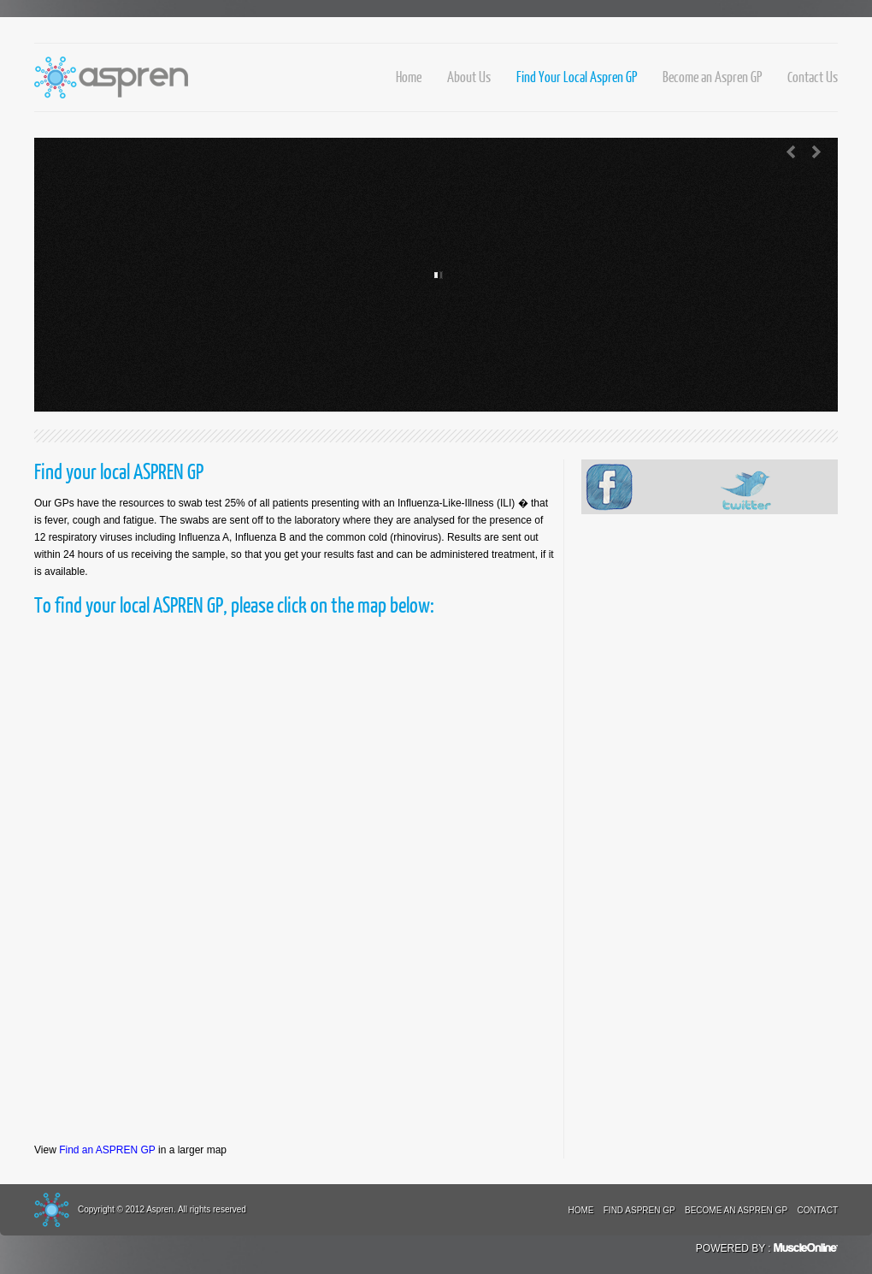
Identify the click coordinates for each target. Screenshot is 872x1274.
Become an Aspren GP (712, 77)
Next (816, 151)
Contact (817, 1210)
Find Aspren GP (639, 1210)
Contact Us (812, 77)
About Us (469, 77)
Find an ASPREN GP (107, 1150)
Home (408, 77)
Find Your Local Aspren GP (576, 77)
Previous (791, 151)
